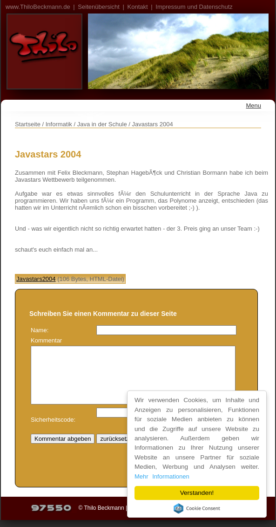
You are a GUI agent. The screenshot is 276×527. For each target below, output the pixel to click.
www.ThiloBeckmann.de (38, 6)
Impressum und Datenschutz (193, 6)
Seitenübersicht (99, 6)
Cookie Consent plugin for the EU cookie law (197, 508)
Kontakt (138, 6)
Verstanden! (197, 492)
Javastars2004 (36, 278)
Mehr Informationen (162, 476)
